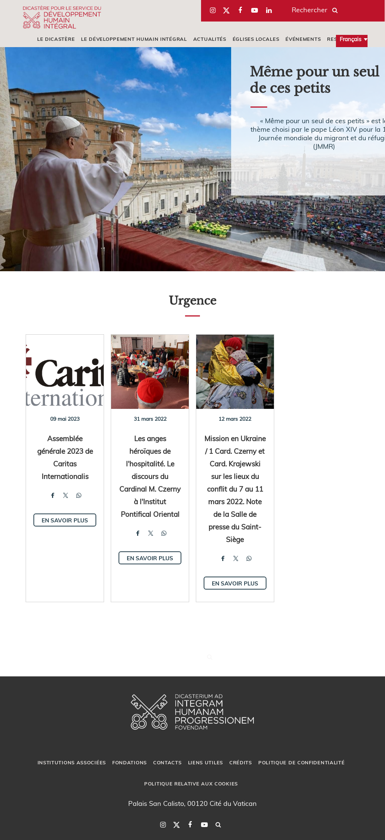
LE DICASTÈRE (56, 39)
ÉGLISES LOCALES (256, 39)
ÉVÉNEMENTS (303, 39)
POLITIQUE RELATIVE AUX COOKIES (191, 783)
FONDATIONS (129, 762)
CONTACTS (167, 762)
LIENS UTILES (205, 762)
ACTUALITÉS (209, 39)
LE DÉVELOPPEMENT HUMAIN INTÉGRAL (134, 39)
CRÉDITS (240, 762)
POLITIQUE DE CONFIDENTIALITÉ (301, 762)
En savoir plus (65, 520)
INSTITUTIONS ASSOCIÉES (72, 762)
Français (350, 39)
